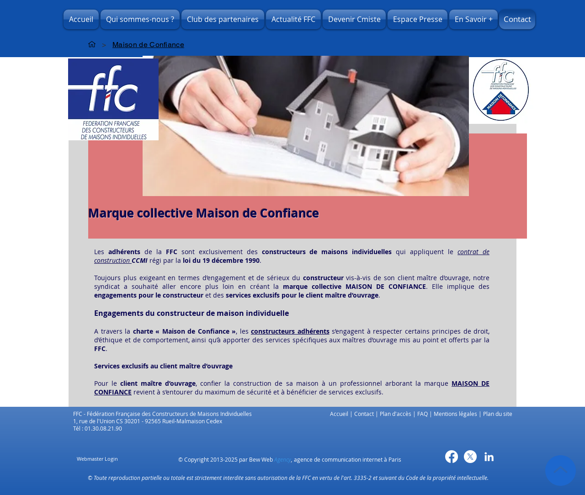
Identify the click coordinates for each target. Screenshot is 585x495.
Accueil (339, 413)
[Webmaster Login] (97, 459)
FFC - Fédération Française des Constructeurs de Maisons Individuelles (164, 413)
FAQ (422, 413)
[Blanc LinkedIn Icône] (489, 456)
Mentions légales (455, 413)
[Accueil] (92, 44)
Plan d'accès (395, 413)
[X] (470, 456)
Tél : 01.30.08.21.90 (97, 428)
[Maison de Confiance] (148, 44)
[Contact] (517, 19)
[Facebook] (451, 456)
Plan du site (497, 413)
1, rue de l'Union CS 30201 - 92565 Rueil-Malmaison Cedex (148, 421)
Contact (364, 413)
